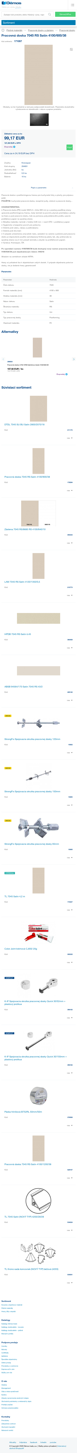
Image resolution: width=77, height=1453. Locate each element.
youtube (53, 1442)
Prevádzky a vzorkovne (9, 1366)
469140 (70, 692)
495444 (70, 535)
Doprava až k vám (7, 1369)
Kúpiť (69, 147)
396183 (70, 1009)
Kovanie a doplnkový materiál (11, 1305)
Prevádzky (5, 1420)
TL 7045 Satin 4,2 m (14, 896)
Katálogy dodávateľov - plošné (12, 1330)
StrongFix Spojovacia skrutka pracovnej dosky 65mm (31, 843)
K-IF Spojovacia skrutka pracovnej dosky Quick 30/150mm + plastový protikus (35, 1058)
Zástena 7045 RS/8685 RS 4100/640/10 (24, 529)
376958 (70, 1117)
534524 (70, 1222)
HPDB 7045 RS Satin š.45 (17, 634)
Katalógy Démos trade (9, 1324)
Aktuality (12, 1442)
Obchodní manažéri (8, 1427)
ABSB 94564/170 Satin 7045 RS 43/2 (23, 686)
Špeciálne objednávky (9, 1359)
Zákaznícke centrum (8, 1424)
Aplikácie (4, 1356)
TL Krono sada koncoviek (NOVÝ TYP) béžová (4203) (31, 1269)
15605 (70, 797)
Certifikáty (5, 1353)
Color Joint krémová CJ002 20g (20, 948)
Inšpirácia (23, 1442)
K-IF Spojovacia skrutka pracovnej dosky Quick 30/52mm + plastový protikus (34, 1002)
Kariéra (3, 1395)
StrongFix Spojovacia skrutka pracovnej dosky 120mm (32, 739)
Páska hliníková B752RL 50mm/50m (23, 1111)
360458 (70, 640)
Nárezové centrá (7, 1430)
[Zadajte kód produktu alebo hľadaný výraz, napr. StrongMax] (28, 14)
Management (6, 1388)
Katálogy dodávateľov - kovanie (12, 1327)
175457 (70, 902)
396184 (70, 1065)
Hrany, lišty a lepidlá (8, 1311)
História (4, 1385)
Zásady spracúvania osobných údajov (15, 1398)
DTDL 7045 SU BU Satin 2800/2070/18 (24, 424)
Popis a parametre (52, 187)
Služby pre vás (6, 1373)
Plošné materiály (14, 30)
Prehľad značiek (7, 1405)
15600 (70, 849)
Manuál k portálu (7, 1334)
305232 (70, 954)
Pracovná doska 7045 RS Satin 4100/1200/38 (27, 1164)
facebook (33, 1442)
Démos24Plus (65, 14)
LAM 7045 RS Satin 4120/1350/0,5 (22, 581)
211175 (70, 430)
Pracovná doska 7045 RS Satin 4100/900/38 (27, 476)
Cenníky (4, 1346)
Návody (4, 1349)
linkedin (43, 1442)
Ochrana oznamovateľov (9, 1408)
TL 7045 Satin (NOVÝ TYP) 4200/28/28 (24, 1216)
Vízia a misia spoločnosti (9, 1391)
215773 (70, 587)
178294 (70, 482)
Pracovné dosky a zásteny (41, 30)
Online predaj (6, 1363)
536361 (70, 1274)
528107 (70, 1170)
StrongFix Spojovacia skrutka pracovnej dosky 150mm (32, 791)
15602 (70, 744)
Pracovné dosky (67, 30)
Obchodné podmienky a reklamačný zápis (16, 1401)
